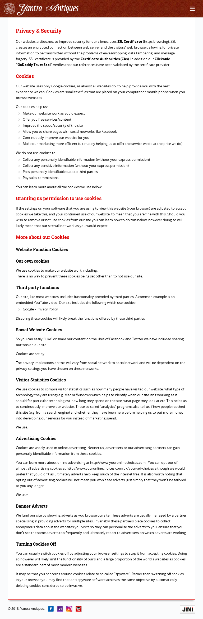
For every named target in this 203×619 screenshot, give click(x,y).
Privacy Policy (47, 309)
